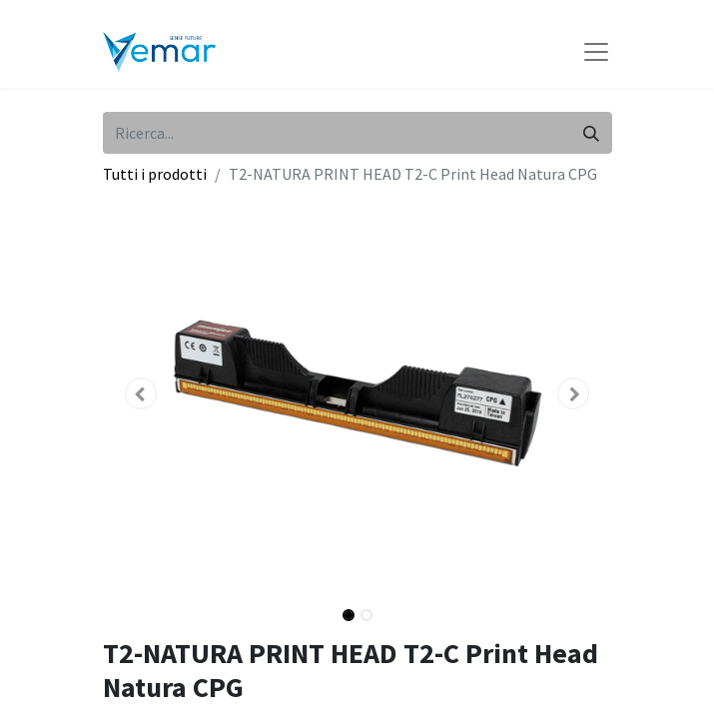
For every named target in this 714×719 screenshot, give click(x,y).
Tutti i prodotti (155, 174)
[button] (141, 393)
